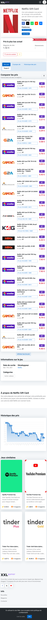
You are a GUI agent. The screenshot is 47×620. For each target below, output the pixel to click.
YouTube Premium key (33, 495)
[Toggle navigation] (40, 2)
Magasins (4, 598)
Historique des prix (30, 64)
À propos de (16, 64)
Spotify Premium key (9, 495)
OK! (29, 616)
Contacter (4, 601)
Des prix (6, 64)
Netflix (20, 367)
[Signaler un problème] (20, 54)
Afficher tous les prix (23, 354)
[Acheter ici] (42, 83)
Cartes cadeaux (9, 376)
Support (6, 68)
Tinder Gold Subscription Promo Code (34, 546)
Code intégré (26, 33)
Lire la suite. (21, 616)
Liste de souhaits (10, 54)
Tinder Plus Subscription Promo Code (10, 546)
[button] (44, 2)
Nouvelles (4, 595)
